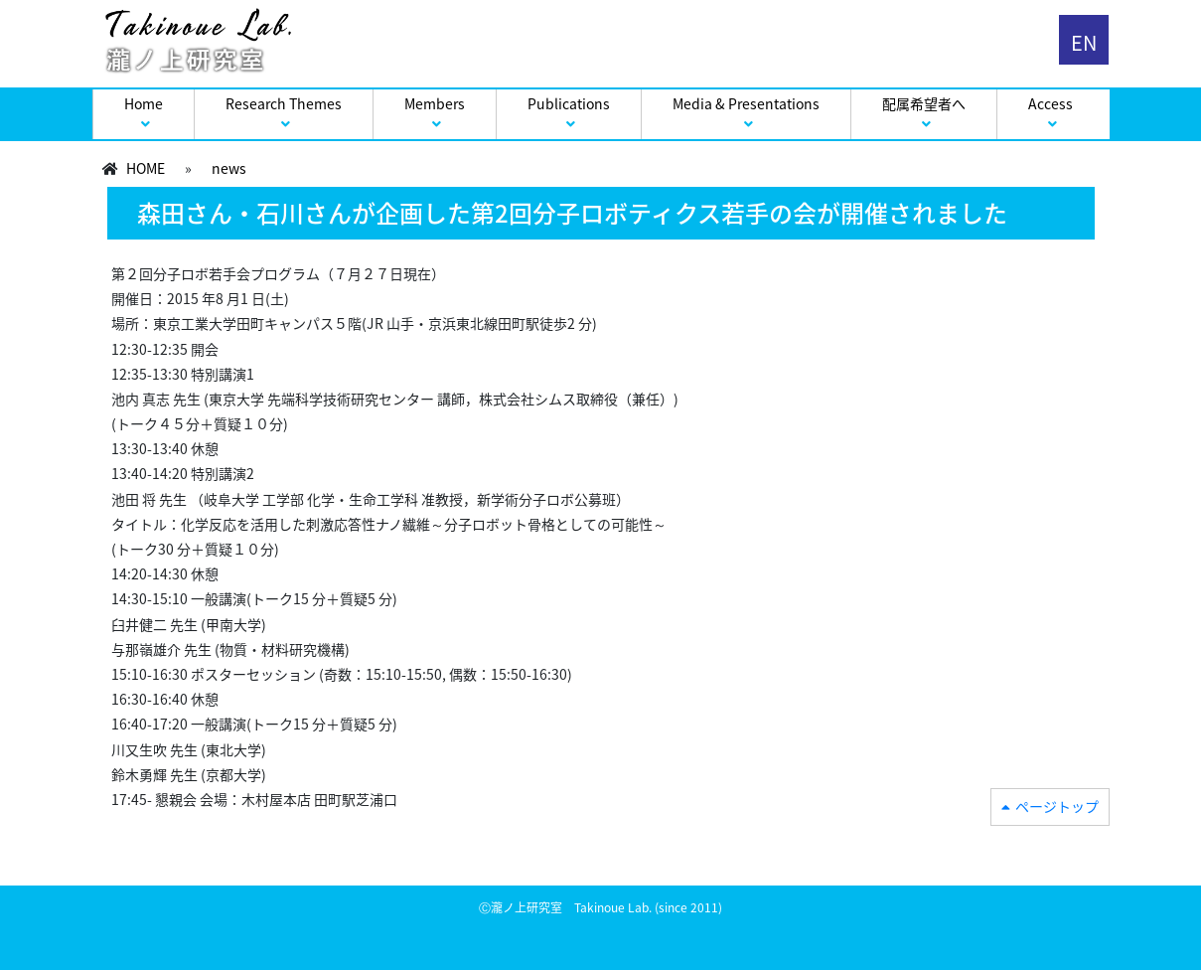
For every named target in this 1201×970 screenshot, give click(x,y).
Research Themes (283, 103)
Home (143, 103)
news (229, 168)
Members (434, 103)
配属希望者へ (924, 103)
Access (1050, 103)
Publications (568, 103)
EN (1084, 42)
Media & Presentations (746, 103)
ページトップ (1057, 806)
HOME (145, 168)
